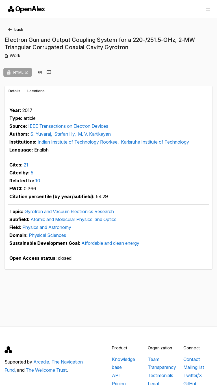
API (116, 375)
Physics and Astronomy (46, 227)
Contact (191, 359)
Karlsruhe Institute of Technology (155, 142)
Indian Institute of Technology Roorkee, (79, 142)
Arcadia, (42, 362)
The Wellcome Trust (46, 370)
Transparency (162, 367)
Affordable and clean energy (110, 243)
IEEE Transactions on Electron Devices (68, 126)
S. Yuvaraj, (41, 134)
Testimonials (160, 375)
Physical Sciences (47, 235)
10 (37, 180)
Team (153, 359)
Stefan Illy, (65, 134)
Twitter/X (192, 375)
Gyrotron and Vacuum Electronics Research (69, 211)
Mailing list (193, 367)
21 (26, 165)
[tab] (14, 90)
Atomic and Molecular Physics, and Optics (73, 219)
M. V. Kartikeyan (94, 134)
